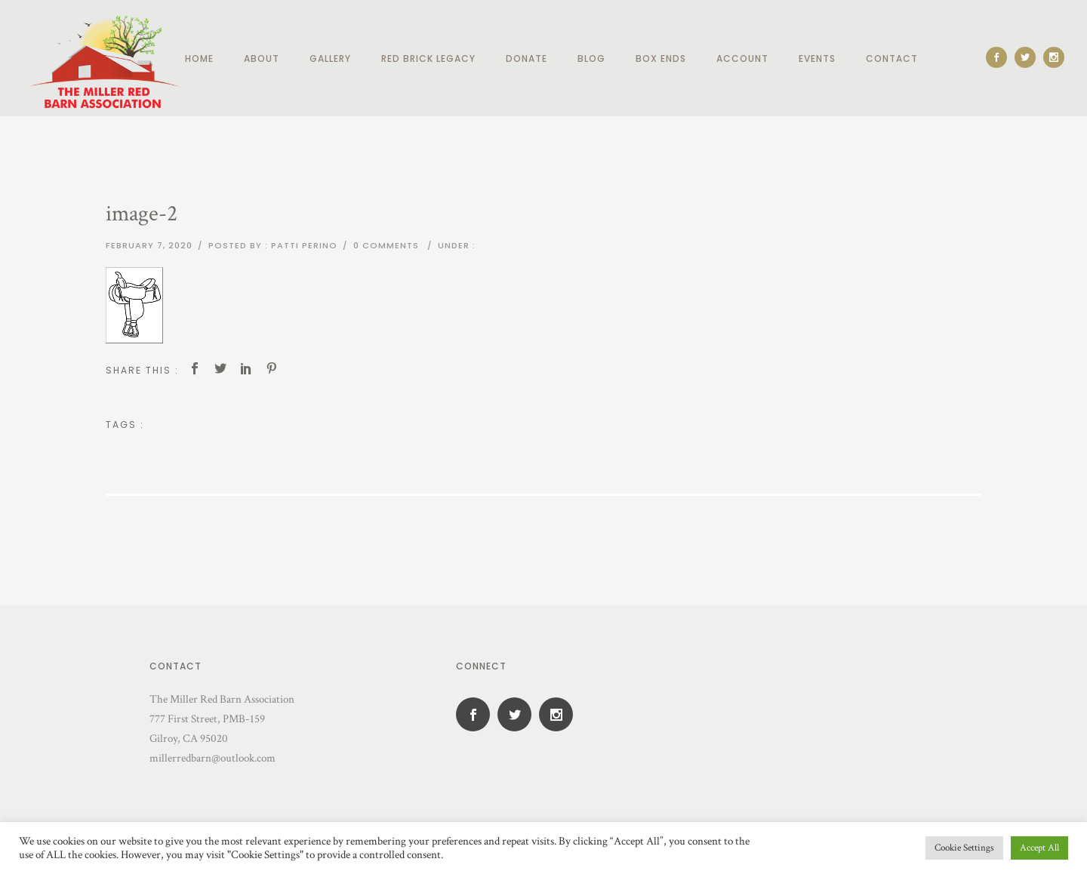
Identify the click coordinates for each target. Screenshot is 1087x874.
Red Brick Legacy (428, 58)
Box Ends (661, 58)
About (261, 58)
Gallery (330, 58)
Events (817, 58)
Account (742, 58)
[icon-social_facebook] (1000, 57)
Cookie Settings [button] (964, 848)
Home (199, 58)
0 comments (386, 245)
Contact (892, 58)
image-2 (141, 214)
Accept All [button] (1039, 848)
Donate (526, 58)
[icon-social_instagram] (1053, 57)
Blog (591, 58)
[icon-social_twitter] (1029, 57)
